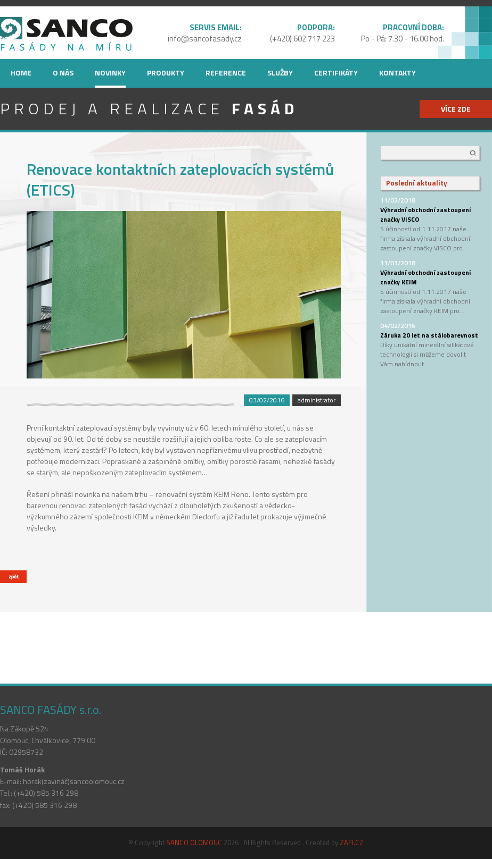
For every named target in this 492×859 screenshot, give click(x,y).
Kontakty (397, 72)
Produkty (165, 72)
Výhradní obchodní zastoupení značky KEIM (425, 277)
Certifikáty (336, 72)
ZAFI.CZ (352, 842)
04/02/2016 (397, 326)
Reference (226, 72)
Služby (280, 72)
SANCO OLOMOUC (194, 842)
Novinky (110, 72)
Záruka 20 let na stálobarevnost (429, 335)
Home (21, 72)
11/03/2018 (397, 200)
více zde (456, 108)
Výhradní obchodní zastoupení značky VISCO (425, 214)
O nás (63, 72)
